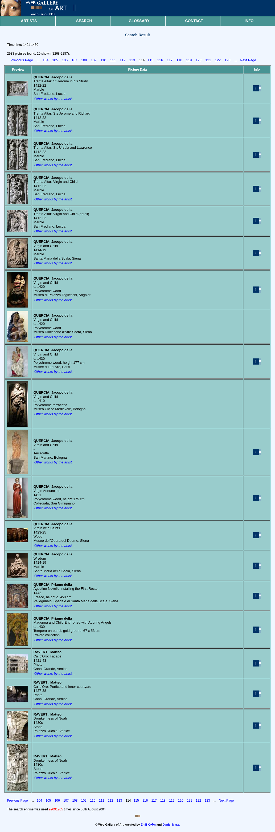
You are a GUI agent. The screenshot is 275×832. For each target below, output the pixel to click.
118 (179, 60)
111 (113, 60)
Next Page (248, 60)
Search (84, 21)
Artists (29, 21)
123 (228, 60)
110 (103, 60)
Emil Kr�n (148, 824)
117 (170, 60)
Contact (194, 21)
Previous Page (22, 60)
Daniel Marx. (171, 824)
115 (150, 60)
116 (160, 60)
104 (45, 60)
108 (84, 60)
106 (65, 60)
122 (218, 60)
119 (189, 60)
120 (199, 60)
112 (122, 60)
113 (132, 60)
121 (208, 60)
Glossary (139, 21)
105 (55, 60)
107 (74, 60)
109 (94, 60)
